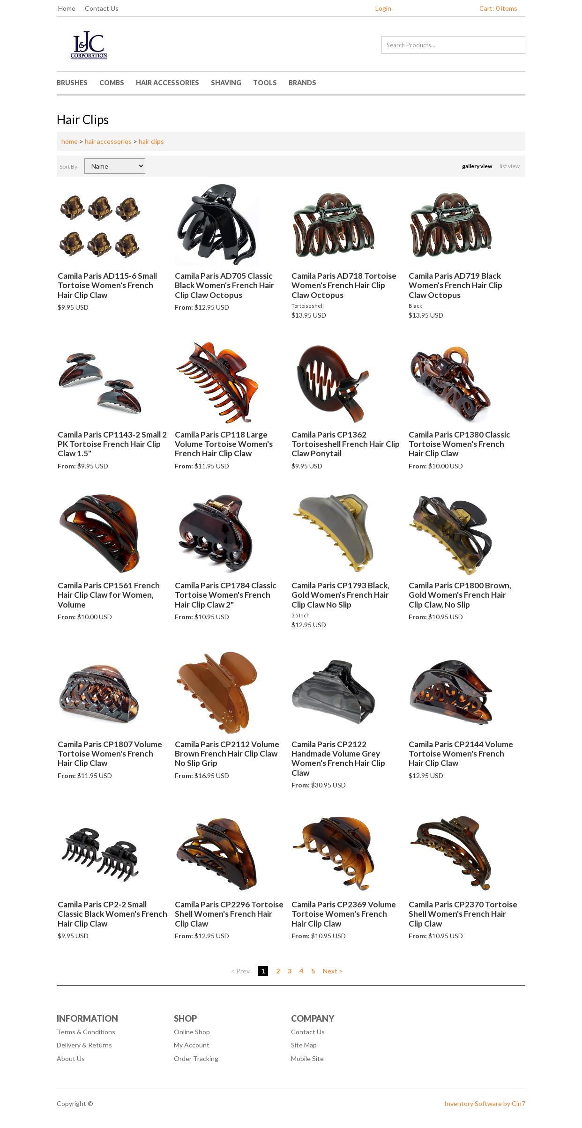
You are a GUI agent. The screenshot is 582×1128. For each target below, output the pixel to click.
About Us (71, 1058)
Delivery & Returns (84, 1045)
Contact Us (102, 8)
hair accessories (108, 141)
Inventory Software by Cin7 (484, 1103)
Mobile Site (307, 1058)
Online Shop (192, 1032)
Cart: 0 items (498, 8)
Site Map (304, 1045)
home (69, 141)
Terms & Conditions (86, 1032)
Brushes (72, 83)
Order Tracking (196, 1058)
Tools (265, 83)
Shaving (226, 83)
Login (383, 8)
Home (66, 8)
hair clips (151, 141)
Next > (333, 971)
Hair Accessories (167, 83)
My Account (191, 1045)
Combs (111, 83)
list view (510, 166)
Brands (302, 83)
